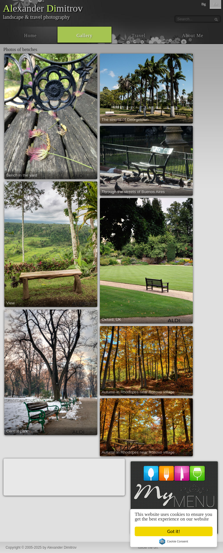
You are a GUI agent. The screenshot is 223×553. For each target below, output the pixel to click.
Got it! (173, 531)
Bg (203, 4)
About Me (192, 35)
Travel (138, 35)
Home (30, 35)
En (215, 4)
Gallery (84, 35)
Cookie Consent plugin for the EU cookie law (173, 541)
